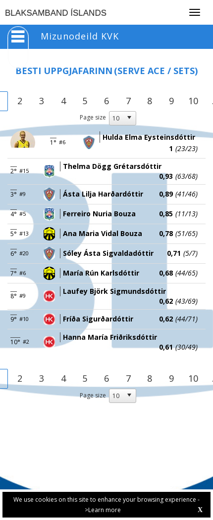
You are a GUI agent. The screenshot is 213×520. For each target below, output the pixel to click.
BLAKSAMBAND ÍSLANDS (55, 13)
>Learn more (103, 510)
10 (193, 101)
